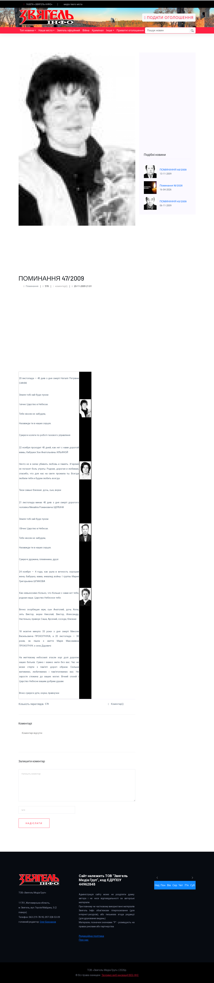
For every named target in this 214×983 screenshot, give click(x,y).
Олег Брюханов (48, 922)
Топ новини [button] (27, 30)
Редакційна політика (91, 936)
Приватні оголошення (130, 30)
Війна (85, 30)
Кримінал (98, 30)
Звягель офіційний (68, 30)
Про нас (84, 940)
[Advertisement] (77, 248)
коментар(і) (60, 286)
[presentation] (103, 834)
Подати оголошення (169, 17)
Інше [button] (109, 30)
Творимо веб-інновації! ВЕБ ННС (120, 975)
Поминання (32, 286)
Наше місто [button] (45, 30)
